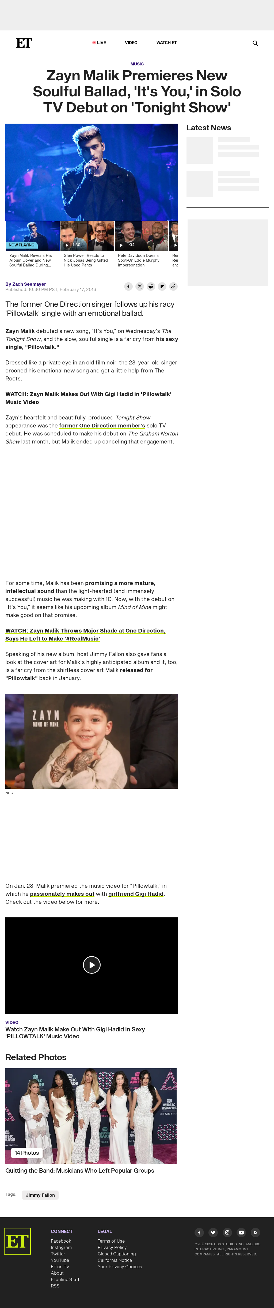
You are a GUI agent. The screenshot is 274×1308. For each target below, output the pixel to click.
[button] (92, 965)
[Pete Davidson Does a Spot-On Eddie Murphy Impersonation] (141, 246)
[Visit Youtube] (241, 1233)
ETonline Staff (65, 1279)
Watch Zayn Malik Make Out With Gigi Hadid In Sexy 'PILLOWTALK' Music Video (75, 1033)
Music (137, 64)
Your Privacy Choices (120, 1267)
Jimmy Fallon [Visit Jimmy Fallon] (40, 1195)
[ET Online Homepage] (24, 43)
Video (131, 43)
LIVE (101, 43)
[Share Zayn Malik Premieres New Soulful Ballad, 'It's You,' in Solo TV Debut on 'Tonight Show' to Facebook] (128, 287)
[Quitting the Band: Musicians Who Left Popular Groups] (91, 1116)
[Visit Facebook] (199, 1233)
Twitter (58, 1254)
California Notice (115, 1260)
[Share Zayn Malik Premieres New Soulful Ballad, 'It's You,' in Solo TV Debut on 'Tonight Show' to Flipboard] (162, 287)
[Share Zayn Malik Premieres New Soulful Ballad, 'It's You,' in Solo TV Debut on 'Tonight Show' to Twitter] (139, 287)
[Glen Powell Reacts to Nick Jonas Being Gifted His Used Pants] (87, 246)
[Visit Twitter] (213, 1233)
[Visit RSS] (255, 1233)
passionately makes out (62, 894)
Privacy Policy (112, 1247)
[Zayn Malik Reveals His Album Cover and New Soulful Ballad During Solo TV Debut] (32, 246)
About (57, 1273)
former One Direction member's (102, 426)
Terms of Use (111, 1241)
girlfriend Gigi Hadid (135, 894)
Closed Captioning (117, 1254)
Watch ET (167, 43)
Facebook (61, 1241)
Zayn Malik (20, 331)
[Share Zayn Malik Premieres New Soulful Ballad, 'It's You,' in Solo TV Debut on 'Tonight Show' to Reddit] (151, 287)
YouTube (60, 1260)
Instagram (61, 1247)
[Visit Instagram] (227, 1233)
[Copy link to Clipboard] (173, 287)
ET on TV (60, 1267)
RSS (55, 1286)
